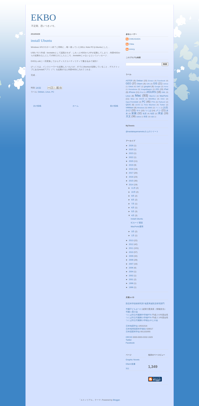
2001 (131, 279)
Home (166, 86)
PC (52, 92)
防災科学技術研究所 (135, 303)
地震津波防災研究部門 (154, 303)
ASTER (129, 80)
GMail (130, 86)
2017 (131, 173)
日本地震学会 (132, 326)
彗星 (145, 117)
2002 (131, 275)
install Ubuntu (137, 219)
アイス (157, 108)
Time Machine (150, 105)
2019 (131, 165)
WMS (150, 108)
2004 (131, 271)
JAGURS (151, 92)
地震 (145, 113)
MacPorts (164, 96)
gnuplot (147, 86)
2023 (131, 153)
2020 (131, 161)
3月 (133, 231)
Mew (132, 99)
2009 (131, 256)
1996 (131, 287)
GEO (128, 83)
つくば (148, 110)
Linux (47, 92)
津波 (160, 113)
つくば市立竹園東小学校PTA (139, 317)
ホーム (76, 106)
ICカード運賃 (137, 223)
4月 (133, 215)
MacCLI (152, 96)
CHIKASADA (134, 39)
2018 (131, 169)
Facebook (161, 81)
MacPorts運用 (137, 226)
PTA (153, 102)
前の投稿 (114, 106)
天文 (128, 116)
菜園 (134, 113)
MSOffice (152, 99)
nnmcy (132, 49)
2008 (131, 260)
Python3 (162, 102)
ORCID (129, 337)
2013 (131, 240)
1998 (131, 283)
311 (127, 368)
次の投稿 (37, 106)
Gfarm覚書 (130, 364)
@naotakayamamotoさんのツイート (142, 131)
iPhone (132, 92)
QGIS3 (137, 105)
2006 (131, 268)
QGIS (128, 105)
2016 (131, 177)
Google (157, 86)
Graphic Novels (133, 359)
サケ (138, 110)
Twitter (162, 105)
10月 (133, 192)
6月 (133, 207)
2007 (131, 264)
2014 (131, 184)
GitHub (165, 84)
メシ (158, 110)
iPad (166, 89)
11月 (133, 188)
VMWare (130, 107)
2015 (131, 181)
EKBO (43, 17)
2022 (131, 157)
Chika (131, 44)
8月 (133, 200)
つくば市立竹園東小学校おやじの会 (142, 320)
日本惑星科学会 (133, 331)
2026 (131, 145)
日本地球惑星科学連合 (136, 329)
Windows (140, 108)
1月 (133, 235)
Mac (138, 95)
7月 (133, 204)
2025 (131, 149)
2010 (131, 252)
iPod (141, 92)
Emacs (151, 81)
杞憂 (152, 117)
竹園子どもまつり (134, 309)
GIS (155, 83)
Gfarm (139, 84)
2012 (131, 244)
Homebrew (132, 89)
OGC (163, 99)
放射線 (138, 117)
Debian (41, 92)
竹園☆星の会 (132, 312)
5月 (133, 211)
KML (163, 92)
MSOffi (141, 99)
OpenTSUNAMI (132, 102)
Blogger (116, 400)
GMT (139, 86)
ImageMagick (146, 89)
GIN (148, 84)
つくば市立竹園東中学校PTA (139, 315)
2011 (131, 248)
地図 (152, 113)
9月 (133, 196)
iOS (157, 89)
